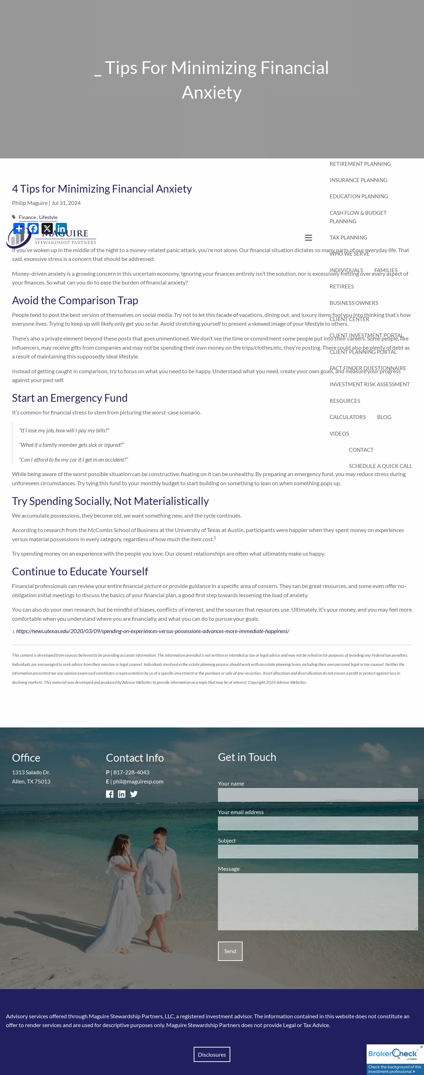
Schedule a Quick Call (380, 466)
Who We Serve (350, 253)
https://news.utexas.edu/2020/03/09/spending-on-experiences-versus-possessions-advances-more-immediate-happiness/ (152, 630)
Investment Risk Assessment (370, 384)
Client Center (349, 319)
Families (386, 270)
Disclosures (212, 1054)
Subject (252, 840)
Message (254, 868)
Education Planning (359, 196)
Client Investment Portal (367, 335)
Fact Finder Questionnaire (368, 368)
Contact (361, 449)
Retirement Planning (360, 164)
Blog (384, 417)
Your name (256, 783)
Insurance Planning (358, 180)
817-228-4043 (131, 772)
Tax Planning (348, 237)
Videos (339, 433)
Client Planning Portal (363, 352)
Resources (345, 401)
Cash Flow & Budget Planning (358, 217)
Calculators (348, 417)
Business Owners (354, 303)
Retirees (342, 286)
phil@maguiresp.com (138, 781)
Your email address (266, 811)
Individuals (346, 270)
